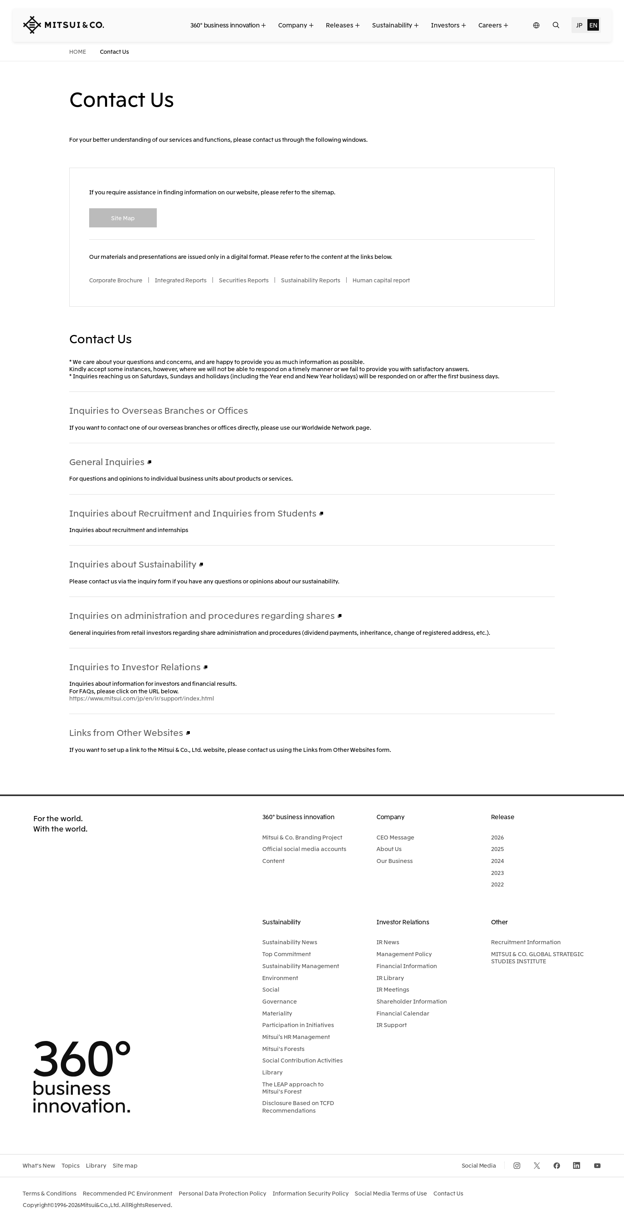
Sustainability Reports (310, 280)
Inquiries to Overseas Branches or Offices (158, 409)
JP (579, 24)
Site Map (123, 218)
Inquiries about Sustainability (132, 563)
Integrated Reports (181, 280)
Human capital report (381, 280)
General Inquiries (106, 461)
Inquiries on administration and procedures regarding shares (202, 615)
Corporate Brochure (115, 280)
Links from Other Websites (126, 732)
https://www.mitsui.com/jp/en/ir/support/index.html (141, 698)
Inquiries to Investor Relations (135, 666)
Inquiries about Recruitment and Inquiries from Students (192, 512)
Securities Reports (244, 280)
